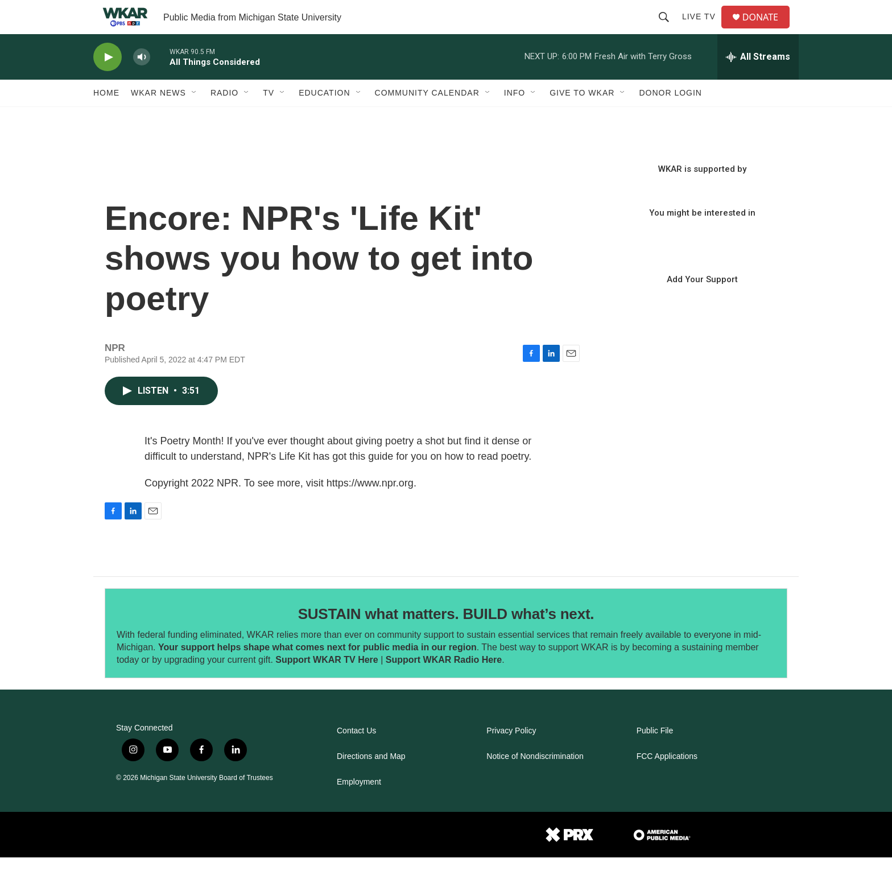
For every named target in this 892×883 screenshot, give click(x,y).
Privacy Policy (511, 756)
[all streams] (758, 82)
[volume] (141, 83)
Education (324, 118)
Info (514, 118)
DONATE (767, 30)
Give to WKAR (582, 118)
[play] (107, 82)
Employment (359, 807)
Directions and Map (371, 782)
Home (106, 118)
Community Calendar (427, 118)
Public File (655, 756)
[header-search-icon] (668, 29)
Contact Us (356, 756)
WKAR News (158, 118)
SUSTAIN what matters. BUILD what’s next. (446, 639)
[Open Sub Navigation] (194, 118)
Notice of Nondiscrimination (534, 782)
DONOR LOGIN (670, 118)
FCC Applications (667, 782)
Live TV (703, 29)
